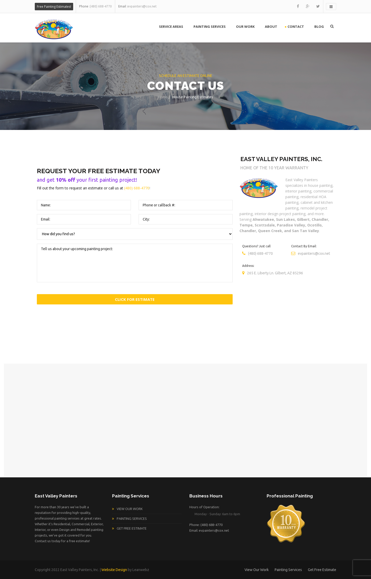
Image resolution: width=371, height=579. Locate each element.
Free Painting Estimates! (54, 6)
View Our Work (130, 508)
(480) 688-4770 (136, 188)
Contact (296, 26)
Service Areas (171, 26)
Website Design (114, 570)
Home (162, 97)
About (271, 26)
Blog (319, 26)
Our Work (245, 26)
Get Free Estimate (132, 528)
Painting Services (209, 26)
